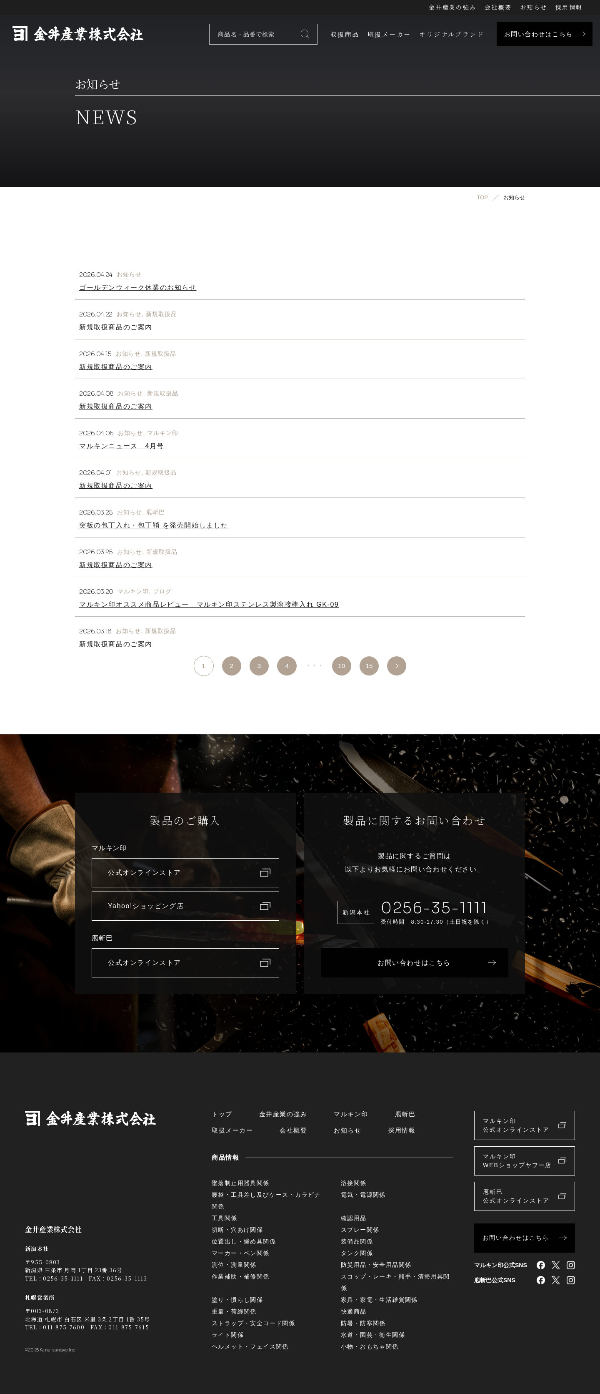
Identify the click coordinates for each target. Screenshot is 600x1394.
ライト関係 (228, 1334)
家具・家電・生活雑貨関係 (379, 1299)
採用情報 (568, 7)
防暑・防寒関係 (363, 1323)
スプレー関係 (360, 1229)
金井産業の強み (452, 7)
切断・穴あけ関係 (237, 1229)
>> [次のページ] (399, 666)
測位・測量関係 (234, 1264)
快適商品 (354, 1311)
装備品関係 (357, 1241)
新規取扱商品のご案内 (115, 327)
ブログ (162, 591)
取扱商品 (344, 34)
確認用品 (354, 1218)
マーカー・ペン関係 (241, 1253)
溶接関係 (354, 1183)
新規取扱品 (162, 314)
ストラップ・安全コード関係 (253, 1323)
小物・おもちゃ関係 (370, 1346)
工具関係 (225, 1218)
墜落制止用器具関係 (241, 1183)
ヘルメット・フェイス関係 (250, 1346)
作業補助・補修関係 (241, 1276)
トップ (222, 1114)
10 (341, 665)
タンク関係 (357, 1253)
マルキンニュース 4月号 (121, 446)
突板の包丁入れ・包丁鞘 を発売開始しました (153, 525)
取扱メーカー (389, 34)
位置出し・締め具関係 (244, 1241)
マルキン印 (163, 433)
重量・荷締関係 (234, 1311)
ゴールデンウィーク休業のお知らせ (138, 287)
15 (370, 665)
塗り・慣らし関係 (237, 1299)
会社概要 (498, 7)
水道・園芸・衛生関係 (373, 1334)
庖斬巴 (155, 512)
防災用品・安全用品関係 (376, 1264)
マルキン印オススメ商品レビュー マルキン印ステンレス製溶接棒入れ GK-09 (209, 604)
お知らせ (533, 7)
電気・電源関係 (363, 1194)
